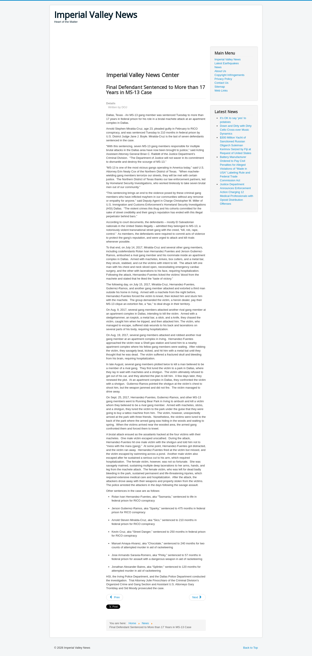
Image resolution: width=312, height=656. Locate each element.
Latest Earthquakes (226, 63)
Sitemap (219, 86)
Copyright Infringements (229, 75)
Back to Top (250, 647)
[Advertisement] (133, 35)
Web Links (221, 90)
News (218, 67)
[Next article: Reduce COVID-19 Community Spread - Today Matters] (197, 597)
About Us (220, 71)
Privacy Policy (223, 78)
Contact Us (221, 82)
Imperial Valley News (227, 59)
